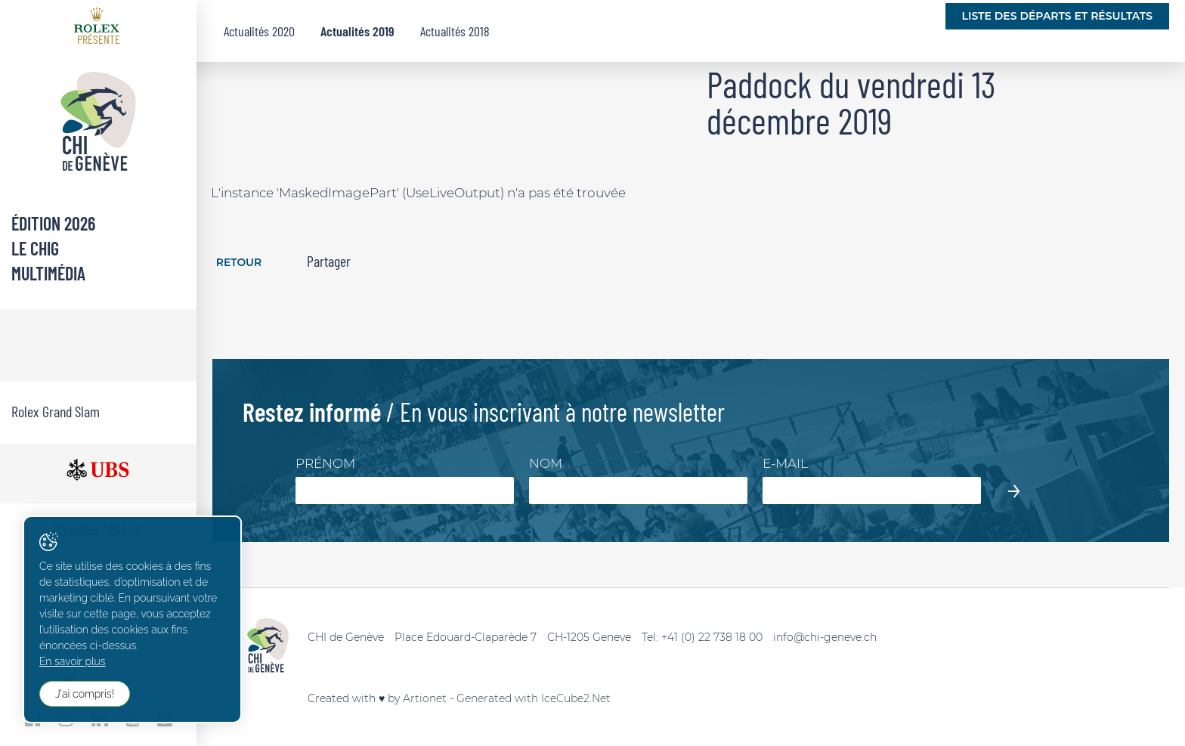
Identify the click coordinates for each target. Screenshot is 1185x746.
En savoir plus (72, 661)
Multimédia (48, 273)
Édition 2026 (53, 223)
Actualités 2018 (455, 31)
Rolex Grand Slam (55, 411)
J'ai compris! (84, 694)
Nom (545, 463)
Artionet (425, 698)
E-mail (785, 463)
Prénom (325, 463)
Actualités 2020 (259, 31)
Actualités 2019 (357, 31)
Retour (239, 263)
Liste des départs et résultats (1057, 16)
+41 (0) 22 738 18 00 (712, 637)
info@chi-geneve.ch (825, 637)
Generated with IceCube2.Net (533, 698)
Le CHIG (35, 248)
